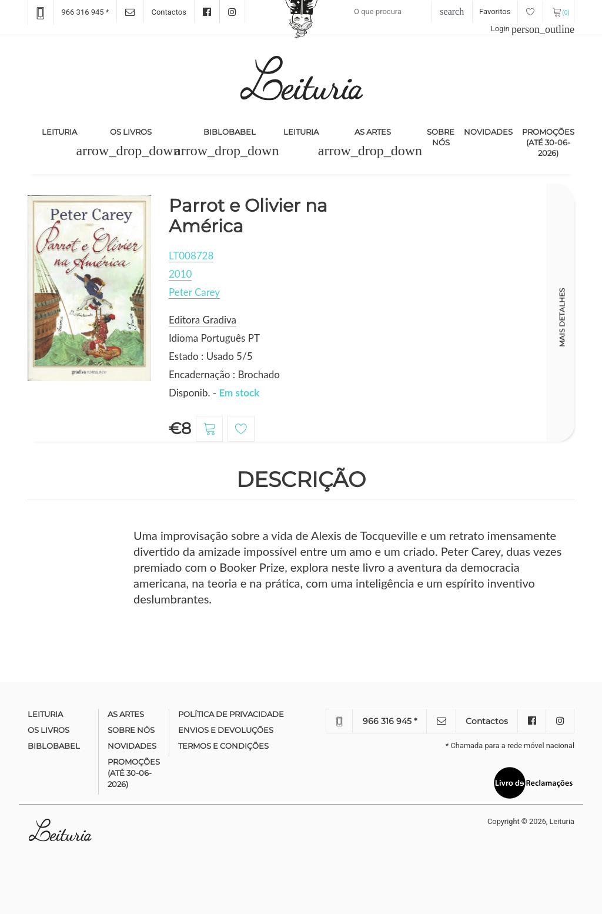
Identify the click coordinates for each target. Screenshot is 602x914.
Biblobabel (229, 131)
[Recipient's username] (403, 12)
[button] (128, 151)
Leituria (62, 131)
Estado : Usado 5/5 (211, 356)
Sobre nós (440, 137)
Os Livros (131, 131)
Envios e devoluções (225, 730)
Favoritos (511, 11)
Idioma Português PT (214, 338)
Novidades (488, 131)
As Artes (372, 131)
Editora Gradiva (202, 319)
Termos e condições (223, 745)
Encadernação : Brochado (224, 374)
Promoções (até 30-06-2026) (548, 142)
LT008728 (191, 255)
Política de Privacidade (231, 714)
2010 (180, 274)
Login (532, 28)
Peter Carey (194, 292)
